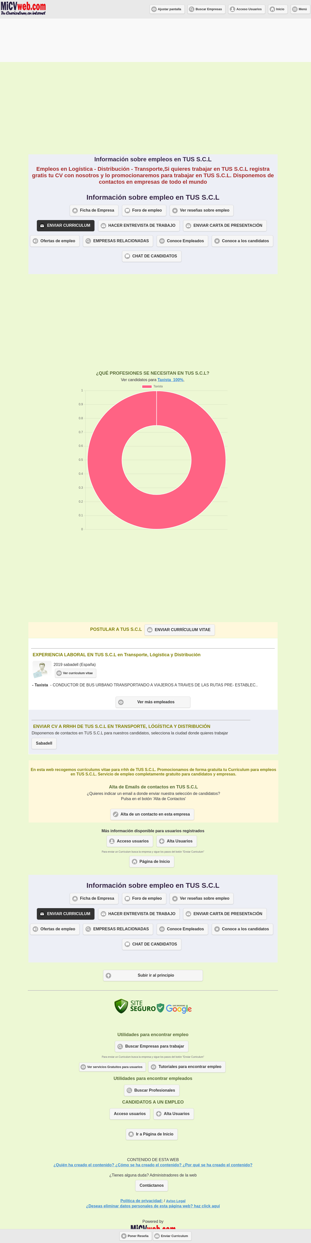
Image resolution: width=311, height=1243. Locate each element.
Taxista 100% (170, 336)
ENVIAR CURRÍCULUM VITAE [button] (183, 586)
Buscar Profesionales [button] (154, 1047)
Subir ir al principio (156, 932)
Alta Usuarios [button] (179, 797)
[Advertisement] (153, 64)
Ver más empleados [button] (155, 658)
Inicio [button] (280, 9)
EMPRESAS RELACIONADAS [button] (121, 197)
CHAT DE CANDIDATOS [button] (154, 212)
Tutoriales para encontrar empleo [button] (189, 1023)
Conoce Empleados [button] (185, 197)
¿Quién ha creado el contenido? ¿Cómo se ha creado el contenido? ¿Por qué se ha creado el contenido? (153, 1121)
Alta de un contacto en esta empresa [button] (155, 771)
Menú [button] (303, 9)
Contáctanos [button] (152, 1142)
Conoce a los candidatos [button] (245, 197)
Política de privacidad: (141, 1157)
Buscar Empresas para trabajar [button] (154, 1003)
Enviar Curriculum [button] (174, 1236)
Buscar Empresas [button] (209, 9)
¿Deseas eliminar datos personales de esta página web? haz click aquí (153, 1162)
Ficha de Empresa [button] (97, 167)
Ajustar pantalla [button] (169, 9)
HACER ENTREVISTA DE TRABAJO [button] (141, 182)
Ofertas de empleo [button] (57, 197)
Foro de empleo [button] (147, 167)
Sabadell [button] (44, 700)
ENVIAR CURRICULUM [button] (68, 182)
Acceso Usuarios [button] (249, 9)
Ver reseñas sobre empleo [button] (204, 167)
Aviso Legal (175, 1157)
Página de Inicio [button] (155, 818)
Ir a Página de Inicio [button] (154, 1090)
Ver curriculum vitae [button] (78, 629)
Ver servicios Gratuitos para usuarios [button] (115, 1023)
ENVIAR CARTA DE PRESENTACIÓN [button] (227, 182)
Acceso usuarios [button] (133, 797)
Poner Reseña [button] (138, 1236)
